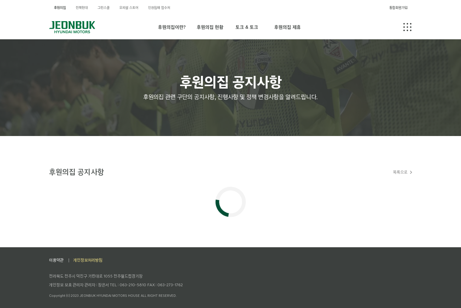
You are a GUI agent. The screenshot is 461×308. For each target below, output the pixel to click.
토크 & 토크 (246, 27)
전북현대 (82, 7)
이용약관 (56, 260)
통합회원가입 (398, 7)
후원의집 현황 (210, 27)
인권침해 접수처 (159, 7)
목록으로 (400, 172)
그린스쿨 (103, 7)
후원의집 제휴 (287, 27)
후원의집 (60, 7)
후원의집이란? (172, 27)
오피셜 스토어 (128, 7)
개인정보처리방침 (87, 260)
